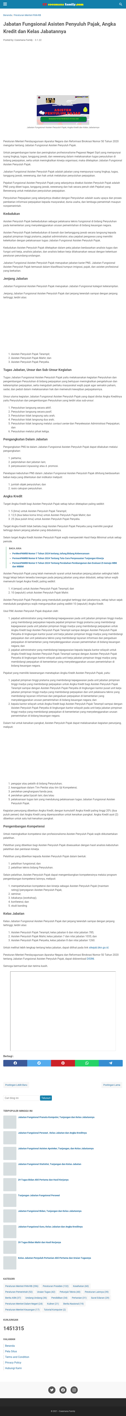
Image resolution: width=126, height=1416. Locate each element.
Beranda (10, 1345)
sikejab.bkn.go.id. (99, 947)
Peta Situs (11, 1351)
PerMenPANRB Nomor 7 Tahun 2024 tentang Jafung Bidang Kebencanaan (50, 553)
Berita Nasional (73, 1303)
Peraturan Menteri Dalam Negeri (24, 1303)
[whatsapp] (87, 1063)
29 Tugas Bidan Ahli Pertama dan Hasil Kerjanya (43, 1179)
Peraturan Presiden (56, 1286)
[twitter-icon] (51, 1390)
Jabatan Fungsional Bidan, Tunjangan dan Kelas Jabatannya (50, 1211)
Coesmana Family (67, 1411)
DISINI (90, 958)
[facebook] (15, 1063)
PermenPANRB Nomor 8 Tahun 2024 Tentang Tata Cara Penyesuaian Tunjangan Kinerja (58, 558)
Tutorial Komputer (55, 1309)
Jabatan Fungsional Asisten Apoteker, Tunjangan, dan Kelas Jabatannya (56, 1148)
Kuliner (53, 1303)
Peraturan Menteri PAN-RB (21, 1286)
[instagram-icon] (74, 1390)
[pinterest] (63, 1063)
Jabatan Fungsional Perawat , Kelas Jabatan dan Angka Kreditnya (52, 1133)
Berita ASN (13, 1297)
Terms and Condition (17, 1357)
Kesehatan (81, 1286)
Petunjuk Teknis (70, 1292)
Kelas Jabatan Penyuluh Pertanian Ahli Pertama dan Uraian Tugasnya (54, 1258)
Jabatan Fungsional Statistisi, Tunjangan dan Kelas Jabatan (49, 1164)
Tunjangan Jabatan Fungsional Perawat (39, 1195)
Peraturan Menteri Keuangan (22, 1309)
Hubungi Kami (13, 1368)
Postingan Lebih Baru (16, 1085)
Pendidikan (59, 1297)
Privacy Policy (13, 1362)
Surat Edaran (100, 1297)
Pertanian (79, 1297)
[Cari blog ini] (121, 4)
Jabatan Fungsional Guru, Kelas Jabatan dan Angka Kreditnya (50, 1226)
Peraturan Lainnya (97, 1292)
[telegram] (111, 1063)
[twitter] (39, 1063)
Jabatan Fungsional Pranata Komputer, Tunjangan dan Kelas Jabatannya (56, 1117)
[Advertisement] (63, 69)
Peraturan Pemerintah (19, 1292)
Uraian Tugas (46, 1292)
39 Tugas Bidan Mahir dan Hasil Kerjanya (39, 1242)
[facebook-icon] (63, 1390)
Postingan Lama (111, 1085)
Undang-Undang (36, 1297)
